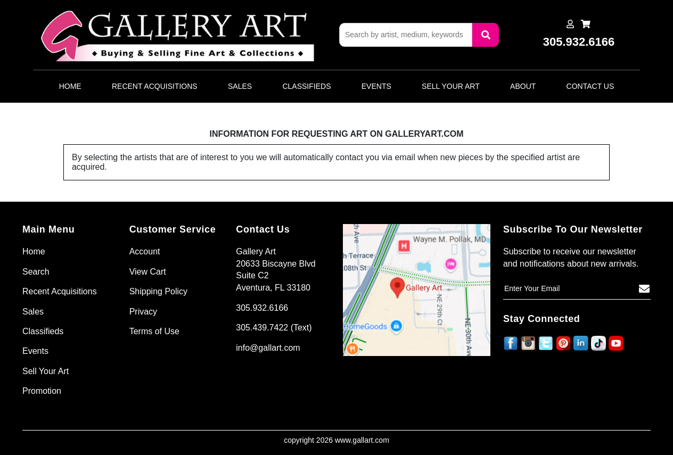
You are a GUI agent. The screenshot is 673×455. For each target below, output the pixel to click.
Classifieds (306, 86)
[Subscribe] (644, 289)
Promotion (41, 390)
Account (144, 251)
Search (36, 271)
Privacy (143, 311)
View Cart (147, 271)
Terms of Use (154, 331)
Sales (240, 86)
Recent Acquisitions (155, 86)
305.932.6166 (262, 307)
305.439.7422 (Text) (273, 327)
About (523, 86)
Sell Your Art (451, 86)
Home (70, 86)
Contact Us (590, 86)
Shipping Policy (158, 291)
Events (376, 86)
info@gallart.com (268, 347)
